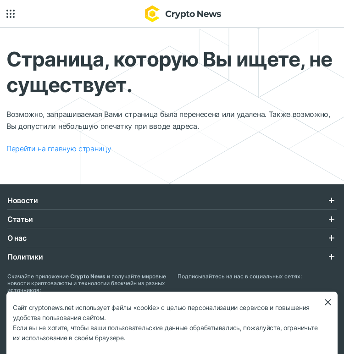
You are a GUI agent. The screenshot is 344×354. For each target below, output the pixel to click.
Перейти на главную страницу (58, 148)
